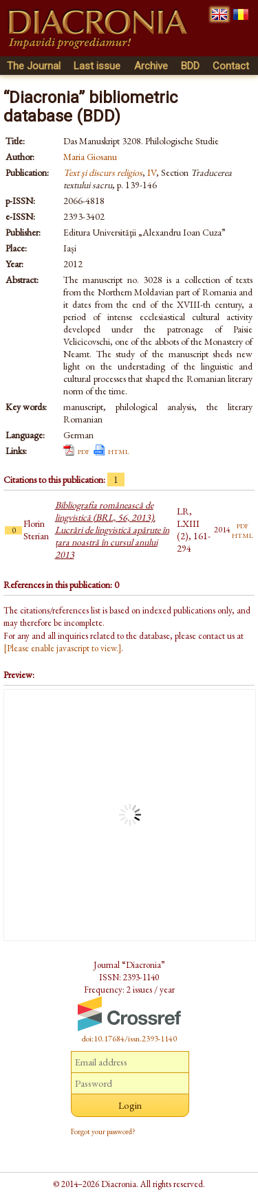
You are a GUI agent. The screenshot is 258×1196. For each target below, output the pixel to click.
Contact (231, 66)
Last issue (97, 66)
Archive (151, 66)
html (118, 450)
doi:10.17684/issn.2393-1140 (129, 1039)
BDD (190, 66)
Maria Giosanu (90, 156)
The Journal (34, 66)
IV (151, 172)
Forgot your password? (103, 1131)
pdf (83, 450)
